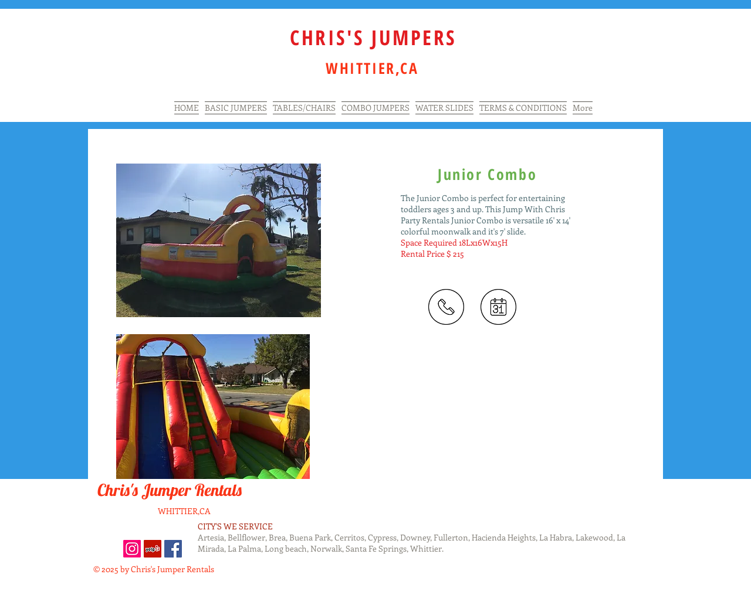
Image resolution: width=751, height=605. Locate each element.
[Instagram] (132, 549)
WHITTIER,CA (184, 510)
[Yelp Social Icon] (152, 549)
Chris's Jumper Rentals (171, 490)
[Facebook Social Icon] (173, 549)
